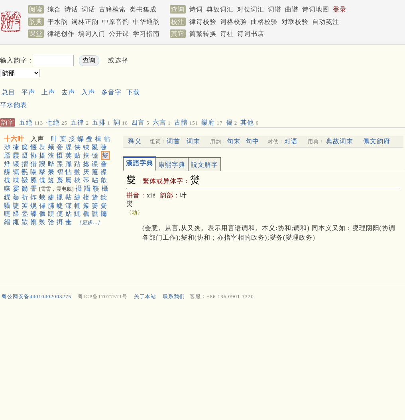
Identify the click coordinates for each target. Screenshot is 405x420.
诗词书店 (250, 33)
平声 (28, 92)
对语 (291, 141)
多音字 (111, 92)
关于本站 (145, 296)
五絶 (31, 122)
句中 (252, 141)
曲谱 (292, 9)
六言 (162, 122)
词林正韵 (84, 21)
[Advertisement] (182, 79)
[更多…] (89, 222)
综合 (54, 9)
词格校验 (233, 21)
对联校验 (295, 21)
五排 (101, 122)
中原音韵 (115, 21)
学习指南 (146, 33)
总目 (8, 92)
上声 (48, 92)
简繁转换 (202, 33)
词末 (193, 141)
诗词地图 (315, 9)
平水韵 (57, 21)
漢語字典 (139, 163)
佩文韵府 (376, 141)
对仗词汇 (250, 9)
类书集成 (143, 9)
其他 (249, 122)
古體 (186, 122)
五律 (80, 122)
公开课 (119, 33)
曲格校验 (264, 21)
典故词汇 (220, 9)
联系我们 (174, 296)
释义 (135, 141)
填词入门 (91, 33)
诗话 (71, 9)
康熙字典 (171, 164)
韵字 (7, 122)
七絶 (56, 122)
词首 (173, 141)
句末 (233, 141)
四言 (140, 122)
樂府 (211, 122)
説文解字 (204, 164)
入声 (88, 92)
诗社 (227, 33)
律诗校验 (202, 21)
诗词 (196, 9)
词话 (88, 9)
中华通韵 (146, 21)
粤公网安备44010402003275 (36, 296)
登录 (339, 9)
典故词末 (339, 141)
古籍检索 (112, 9)
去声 (68, 92)
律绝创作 (61, 33)
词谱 (274, 9)
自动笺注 (325, 21)
